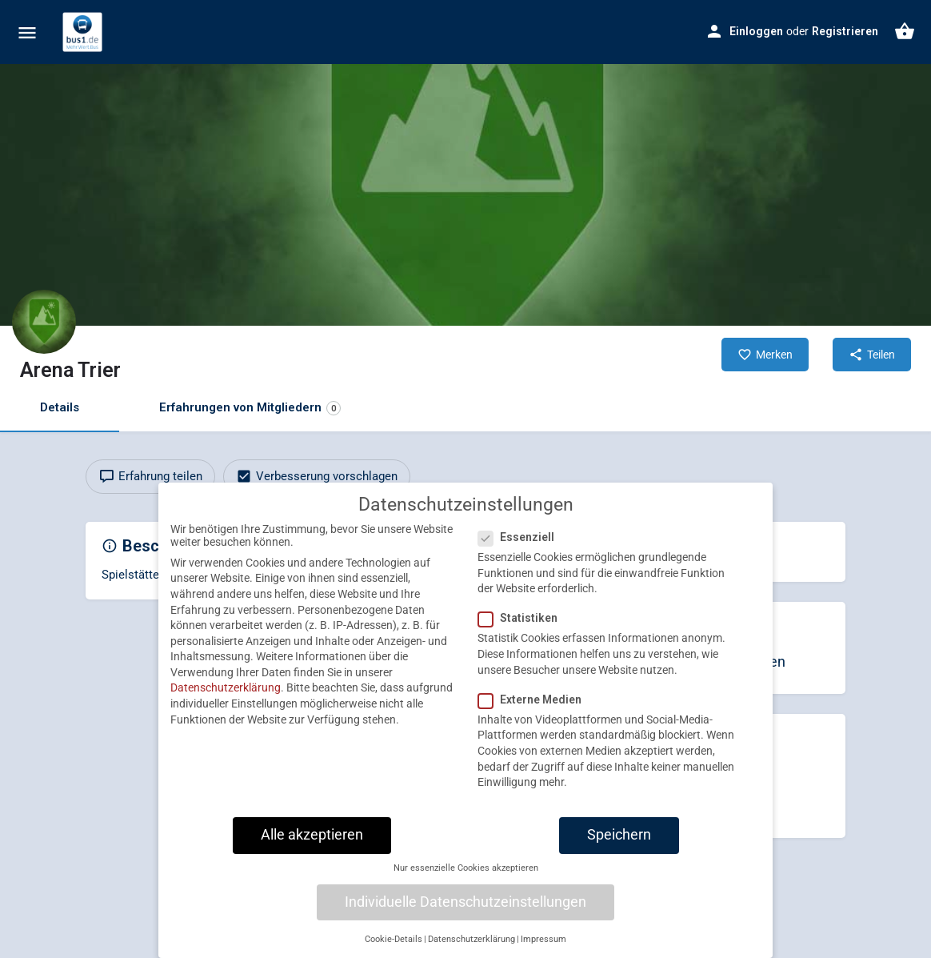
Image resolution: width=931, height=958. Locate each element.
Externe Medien (534, 710)
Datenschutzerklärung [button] (471, 950)
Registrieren (845, 31)
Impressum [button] (543, 950)
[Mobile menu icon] (27, 32)
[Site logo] (84, 32)
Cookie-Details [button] (393, 950)
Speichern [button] (619, 846)
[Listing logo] (44, 322)
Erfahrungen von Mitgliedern (250, 407)
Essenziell (521, 549)
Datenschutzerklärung (225, 699)
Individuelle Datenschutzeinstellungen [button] (465, 913)
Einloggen (756, 31)
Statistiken (522, 629)
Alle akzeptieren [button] (312, 846)
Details (59, 407)
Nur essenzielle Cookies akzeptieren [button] (466, 880)
